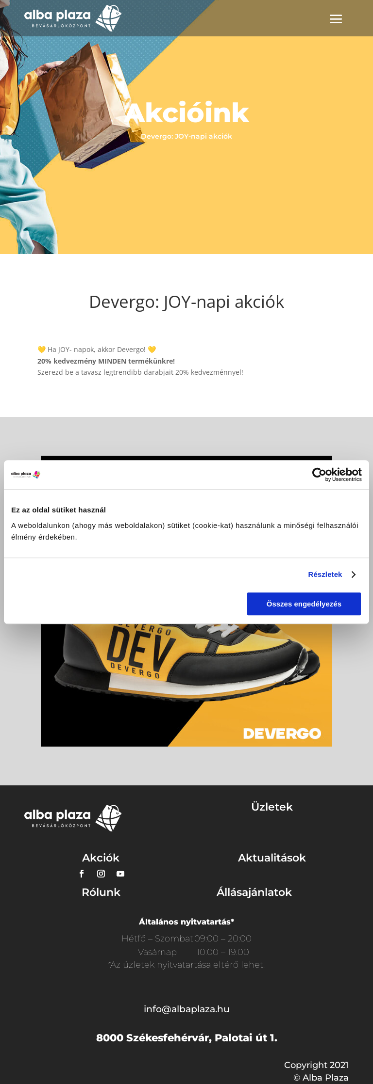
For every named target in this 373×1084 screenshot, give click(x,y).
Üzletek (272, 806)
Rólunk (101, 892)
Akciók (100, 857)
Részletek (325, 574)
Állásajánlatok (254, 892)
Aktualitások (272, 857)
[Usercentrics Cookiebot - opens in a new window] (319, 474)
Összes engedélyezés (304, 604)
